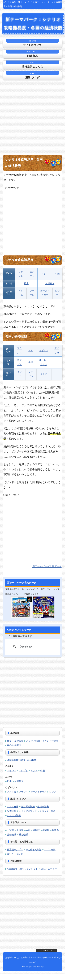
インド (45, 274)
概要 (9, 741)
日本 (26, 283)
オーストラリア (38, 792)
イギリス (49, 283)
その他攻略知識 (33, 849)
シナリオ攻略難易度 (19, 260)
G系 (28, 830)
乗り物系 (23, 834)
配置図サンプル (15, 849)
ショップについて (28, 811)
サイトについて (32, 42)
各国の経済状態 (16, 336)
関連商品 (32, 53)
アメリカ (11, 792)
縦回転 (36, 830)
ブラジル (23, 792)
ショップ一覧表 (47, 811)
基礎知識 (18, 741)
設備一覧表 (43, 806)
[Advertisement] (32, 120)
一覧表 (10, 830)
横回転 (45, 830)
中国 (57, 274)
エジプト (23, 770)
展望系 (55, 830)
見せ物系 (11, 834)
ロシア (43, 374)
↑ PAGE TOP (46, 951)
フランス (11, 770)
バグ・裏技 (49, 849)
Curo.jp (16, 957)
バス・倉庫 (12, 806)
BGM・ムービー (49, 869)
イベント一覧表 (50, 741)
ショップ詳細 (14, 815)
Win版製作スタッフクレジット (22, 869)
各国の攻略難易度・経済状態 (21, 760)
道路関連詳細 (28, 806)
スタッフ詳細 (33, 741)
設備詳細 (11, 811)
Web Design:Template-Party (32, 967)
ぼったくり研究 (15, 854)
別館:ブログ (32, 75)
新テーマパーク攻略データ (30, 2)
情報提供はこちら (32, 64)
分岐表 (20, 830)
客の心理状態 (14, 745)
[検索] (32, 647)
